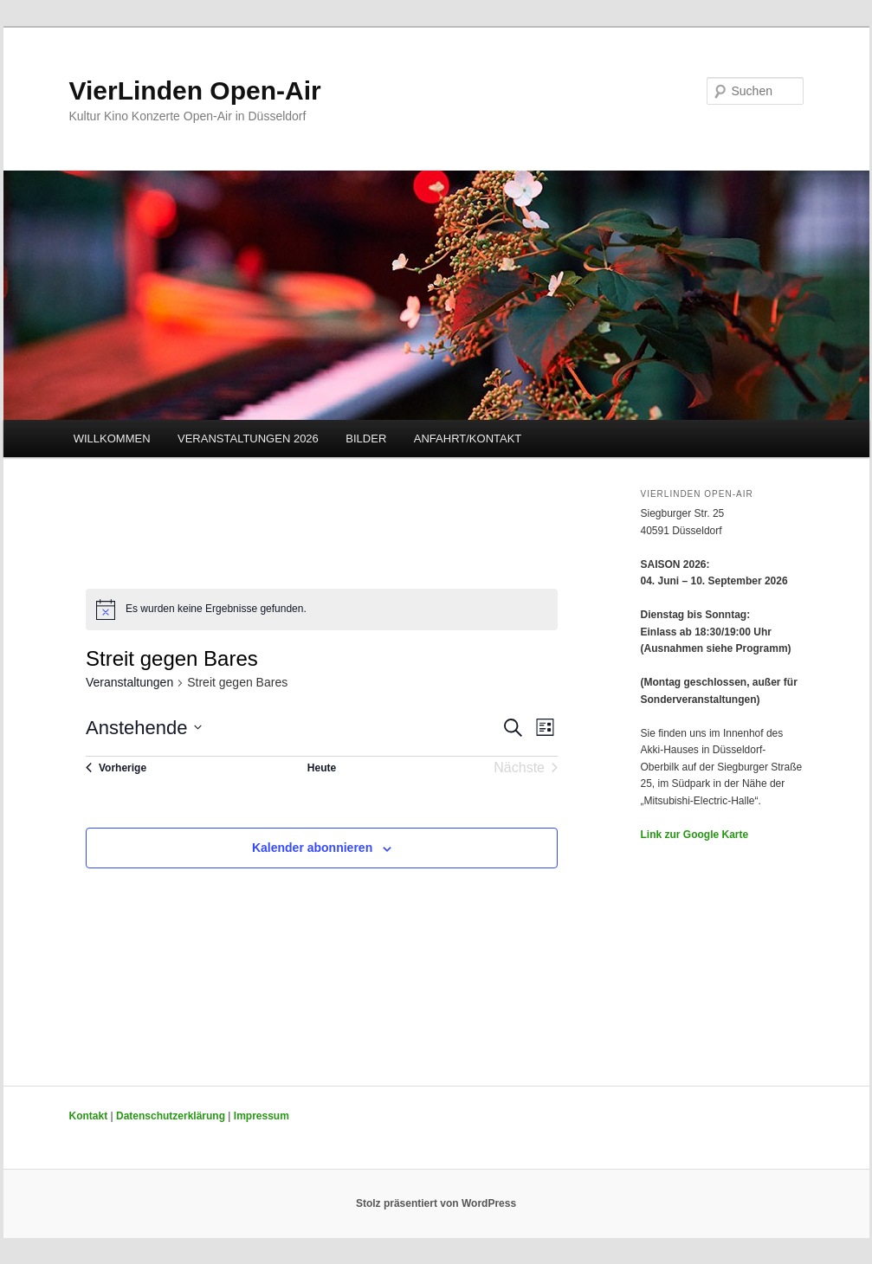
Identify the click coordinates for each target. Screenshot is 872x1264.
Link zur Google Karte (695, 835)
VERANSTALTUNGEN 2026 (248, 438)
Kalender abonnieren (312, 847)
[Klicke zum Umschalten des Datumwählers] (144, 727)
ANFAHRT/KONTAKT (467, 438)
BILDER (366, 438)
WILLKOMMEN (112, 438)
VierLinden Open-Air (195, 90)
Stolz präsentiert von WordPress (436, 1203)
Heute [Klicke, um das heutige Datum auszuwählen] (321, 768)
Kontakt (88, 1116)
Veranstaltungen (129, 682)
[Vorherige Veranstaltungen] (116, 768)
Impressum (261, 1116)
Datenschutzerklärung (170, 1116)
